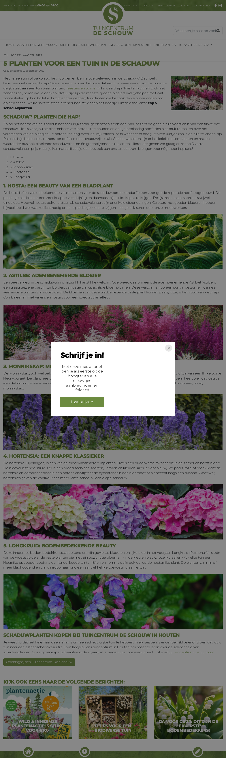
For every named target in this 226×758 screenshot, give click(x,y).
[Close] (168, 348)
